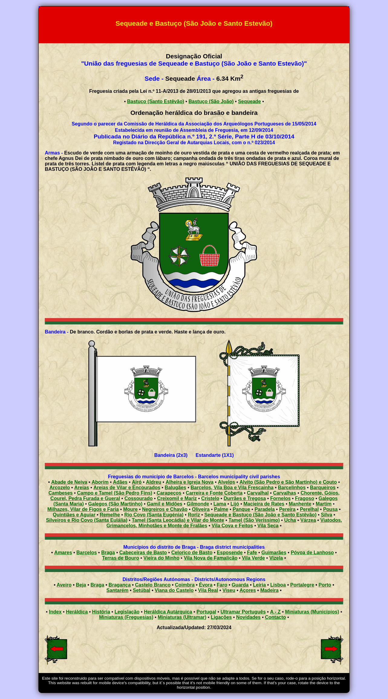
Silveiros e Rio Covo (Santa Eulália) (86, 520)
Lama (220, 503)
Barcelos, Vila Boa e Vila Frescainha (232, 487)
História (101, 611)
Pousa (330, 509)
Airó (137, 482)
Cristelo (210, 498)
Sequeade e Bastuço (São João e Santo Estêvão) (260, 514)
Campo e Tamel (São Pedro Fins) (114, 493)
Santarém (117, 590)
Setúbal (141, 590)
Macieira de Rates (263, 503)
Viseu (229, 590)
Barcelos (87, 552)
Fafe (252, 552)
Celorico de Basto (191, 552)
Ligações (221, 617)
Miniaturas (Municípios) (312, 611)
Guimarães (273, 552)
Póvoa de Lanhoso (312, 552)
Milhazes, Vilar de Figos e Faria (83, 509)
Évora (205, 584)
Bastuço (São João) (210, 101)
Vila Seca (268, 525)
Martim (323, 503)
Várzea (308, 520)
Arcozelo (59, 487)
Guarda (240, 584)
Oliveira (201, 509)
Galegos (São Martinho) (115, 503)
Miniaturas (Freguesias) (126, 617)
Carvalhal (258, 493)
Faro (222, 584)
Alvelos (226, 482)
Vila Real (208, 590)
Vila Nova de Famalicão (211, 558)
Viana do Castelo (174, 590)
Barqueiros (322, 487)
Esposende (230, 552)
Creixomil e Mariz (177, 498)
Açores (248, 590)
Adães (120, 482)
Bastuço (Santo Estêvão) (155, 101)
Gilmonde (198, 503)
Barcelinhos (292, 487)
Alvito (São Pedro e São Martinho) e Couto (288, 482)
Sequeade (249, 101)
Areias (81, 487)
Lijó (234, 503)
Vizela (276, 558)
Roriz (194, 514)
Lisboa (278, 584)
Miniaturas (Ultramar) (182, 617)
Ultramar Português (243, 611)
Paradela (265, 509)
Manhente (300, 503)
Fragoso (304, 498)
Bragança (120, 584)
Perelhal (309, 509)
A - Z (275, 611)
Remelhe (110, 514)
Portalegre (302, 584)
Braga (108, 552)
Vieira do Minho (161, 558)
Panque (241, 509)
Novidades (248, 617)
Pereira (287, 509)
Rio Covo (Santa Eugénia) (154, 514)
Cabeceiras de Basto (143, 552)
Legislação (127, 611)
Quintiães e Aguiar (74, 514)
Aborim (100, 482)
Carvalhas (284, 493)
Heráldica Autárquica (168, 611)
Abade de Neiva (69, 482)
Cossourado (138, 498)
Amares (63, 552)
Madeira (269, 590)
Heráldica (77, 611)
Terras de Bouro (120, 558)
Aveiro (64, 584)
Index (55, 611)
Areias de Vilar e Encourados (126, 487)
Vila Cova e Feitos (232, 525)
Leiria (259, 584)
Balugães (175, 487)
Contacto (275, 617)
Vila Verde (253, 558)
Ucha (290, 520)
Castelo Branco (153, 584)
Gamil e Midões (164, 503)
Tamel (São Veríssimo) (254, 520)
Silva (326, 514)
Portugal (206, 611)
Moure (130, 509)
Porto (324, 584)
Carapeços (169, 493)
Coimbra (184, 584)
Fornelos (280, 498)
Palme (221, 509)
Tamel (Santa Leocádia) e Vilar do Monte (178, 520)
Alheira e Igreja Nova (190, 482)
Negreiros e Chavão (164, 509)
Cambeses (60, 493)
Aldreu (153, 482)
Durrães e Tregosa (244, 498)
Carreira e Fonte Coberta (214, 493)
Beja (81, 584)
